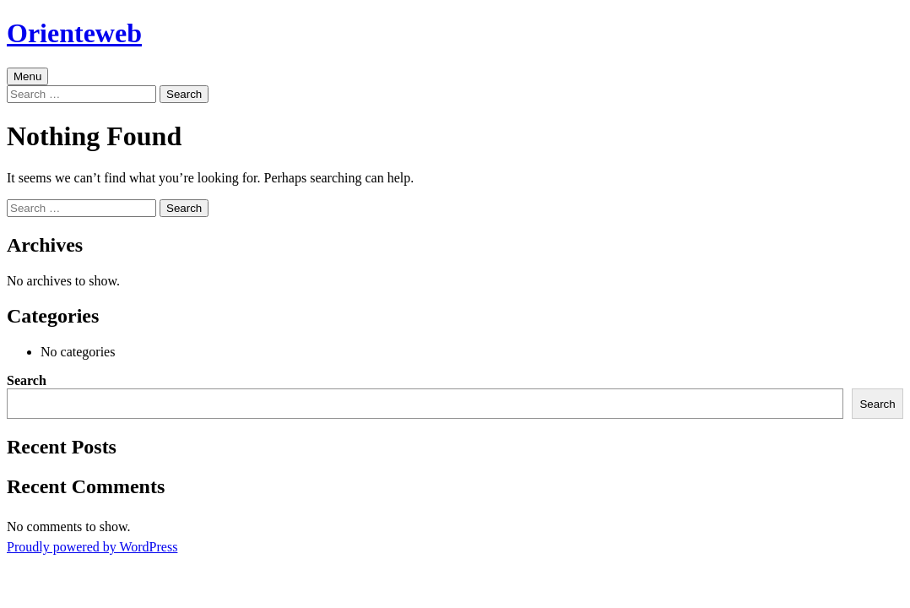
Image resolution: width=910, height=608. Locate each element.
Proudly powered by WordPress (92, 547)
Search (26, 380)
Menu (27, 76)
